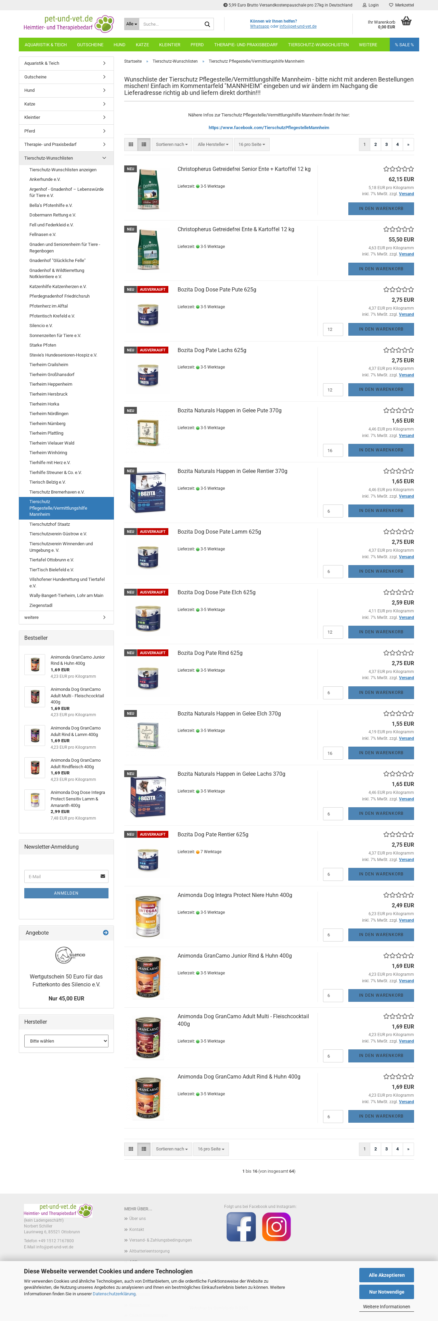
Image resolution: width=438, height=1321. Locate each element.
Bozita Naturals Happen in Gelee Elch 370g (229, 713)
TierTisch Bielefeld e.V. (51, 569)
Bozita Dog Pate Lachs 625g (212, 350)
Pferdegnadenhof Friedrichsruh (59, 296)
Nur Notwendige (386, 1292)
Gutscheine (90, 44)
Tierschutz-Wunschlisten (318, 44)
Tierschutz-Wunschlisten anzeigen (62, 169)
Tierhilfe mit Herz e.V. (49, 462)
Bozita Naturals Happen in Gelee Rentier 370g (232, 471)
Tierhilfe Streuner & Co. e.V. (55, 472)
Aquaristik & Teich (46, 44)
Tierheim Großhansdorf (52, 374)
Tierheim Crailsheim (48, 364)
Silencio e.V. (41, 325)
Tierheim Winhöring (48, 452)
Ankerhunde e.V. (45, 179)
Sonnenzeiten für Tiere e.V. (55, 335)
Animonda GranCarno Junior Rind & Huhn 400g (235, 955)
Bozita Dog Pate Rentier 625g (213, 834)
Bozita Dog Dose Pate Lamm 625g (219, 531)
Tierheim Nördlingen (48, 413)
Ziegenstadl (40, 605)
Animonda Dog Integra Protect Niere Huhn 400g (235, 895)
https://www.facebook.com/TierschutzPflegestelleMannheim (269, 127)
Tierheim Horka (44, 404)
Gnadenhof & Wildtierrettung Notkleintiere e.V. (56, 273)
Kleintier (169, 44)
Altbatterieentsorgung (149, 1251)
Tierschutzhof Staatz (49, 524)
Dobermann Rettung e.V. (52, 214)
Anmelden (66, 893)
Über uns (137, 1218)
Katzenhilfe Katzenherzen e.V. (58, 286)
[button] (131, 144)
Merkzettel (401, 5)
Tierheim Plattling (46, 433)
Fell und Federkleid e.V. (51, 224)
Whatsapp (259, 26)
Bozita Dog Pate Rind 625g (210, 653)
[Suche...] (131, 24)
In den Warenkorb (381, 208)
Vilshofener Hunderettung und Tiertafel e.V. (67, 582)
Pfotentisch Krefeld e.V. (52, 316)
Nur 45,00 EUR (66, 998)
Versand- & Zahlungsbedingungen (160, 1240)
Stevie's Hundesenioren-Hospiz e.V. (63, 355)
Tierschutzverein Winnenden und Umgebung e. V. (61, 547)
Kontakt (136, 1229)
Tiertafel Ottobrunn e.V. (51, 559)
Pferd (197, 44)
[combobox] (172, 144)
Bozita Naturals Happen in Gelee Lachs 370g (231, 774)
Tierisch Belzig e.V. (47, 482)
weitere (368, 44)
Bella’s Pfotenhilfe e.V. (51, 205)
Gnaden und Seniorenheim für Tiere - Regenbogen (64, 247)
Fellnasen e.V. (42, 234)
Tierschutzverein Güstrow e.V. (58, 533)
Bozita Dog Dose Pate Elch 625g (217, 592)
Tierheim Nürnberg (47, 423)
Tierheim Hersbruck (48, 394)
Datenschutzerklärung (114, 1293)
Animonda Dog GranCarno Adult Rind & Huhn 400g (239, 1076)
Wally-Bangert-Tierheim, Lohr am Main (66, 595)
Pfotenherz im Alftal (48, 306)
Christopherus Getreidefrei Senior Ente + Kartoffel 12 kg (244, 169)
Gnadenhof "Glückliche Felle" (57, 260)
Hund (120, 44)
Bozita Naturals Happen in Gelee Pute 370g (230, 410)
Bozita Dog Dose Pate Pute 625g (217, 289)
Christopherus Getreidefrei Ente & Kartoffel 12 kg (236, 229)
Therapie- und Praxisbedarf (246, 44)
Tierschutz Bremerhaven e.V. (57, 492)
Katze (142, 44)
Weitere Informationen (386, 1306)
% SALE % (404, 44)
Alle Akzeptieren (387, 1275)
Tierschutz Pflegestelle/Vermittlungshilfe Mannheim (58, 508)
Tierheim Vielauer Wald (51, 443)
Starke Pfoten (42, 345)
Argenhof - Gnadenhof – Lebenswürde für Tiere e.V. (66, 192)
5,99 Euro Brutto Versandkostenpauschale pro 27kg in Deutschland (287, 5)
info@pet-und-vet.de (298, 26)
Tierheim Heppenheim (50, 384)
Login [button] (371, 5)
